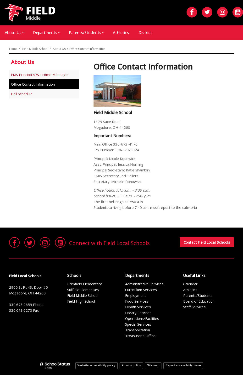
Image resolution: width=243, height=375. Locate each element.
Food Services (136, 301)
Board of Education (199, 301)
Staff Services (194, 307)
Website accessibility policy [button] (96, 365)
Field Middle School (35, 49)
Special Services (138, 324)
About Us (59, 49)
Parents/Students (198, 295)
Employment (135, 295)
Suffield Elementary (83, 289)
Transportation (137, 330)
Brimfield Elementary (84, 283)
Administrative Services (144, 283)
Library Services (138, 312)
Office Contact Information (33, 84)
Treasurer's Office (140, 335)
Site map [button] (153, 365)
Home (13, 49)
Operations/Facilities (142, 318)
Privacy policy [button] (131, 365)
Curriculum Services (141, 289)
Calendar (190, 283)
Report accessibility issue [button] (183, 365)
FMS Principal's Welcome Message (39, 74)
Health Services (138, 307)
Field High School (81, 301)
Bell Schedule (22, 93)
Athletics (190, 289)
